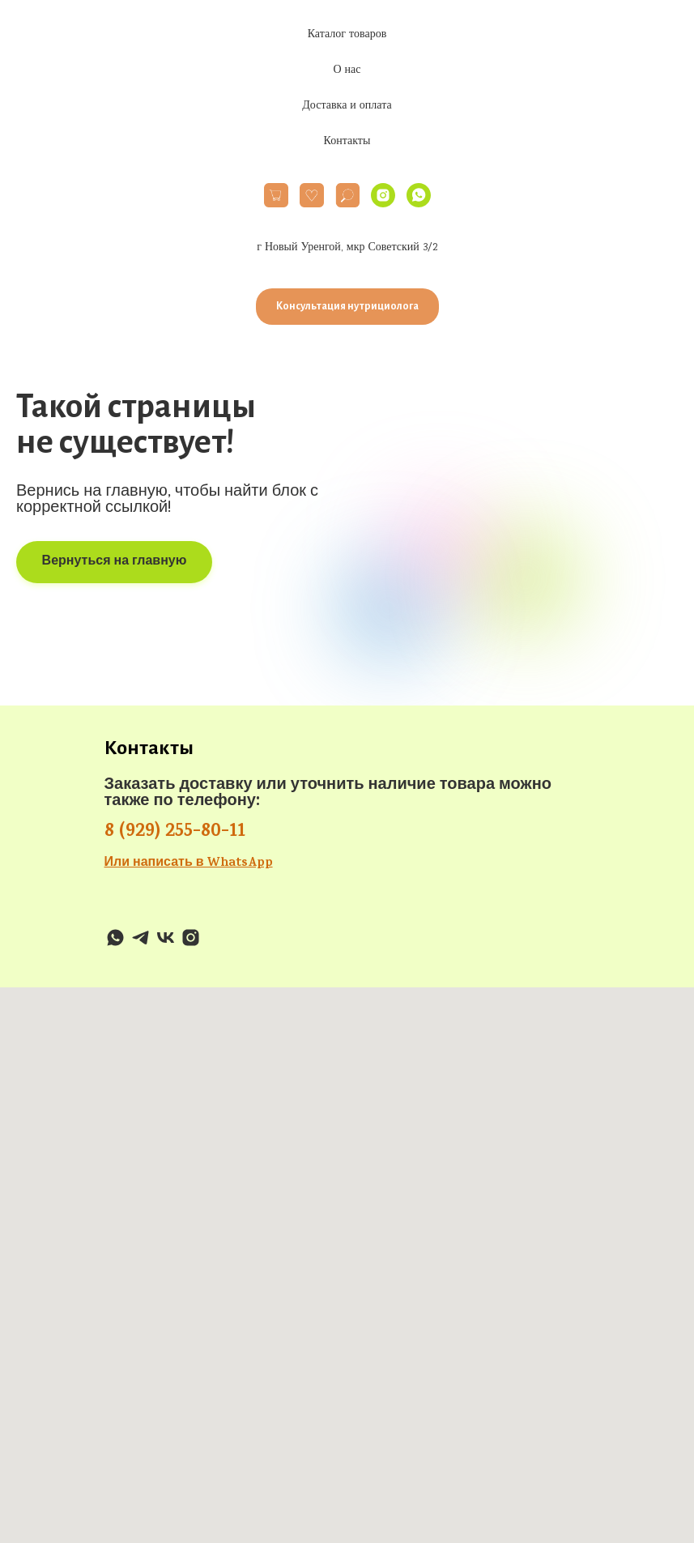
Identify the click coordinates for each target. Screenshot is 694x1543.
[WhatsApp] (419, 195)
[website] (276, 195)
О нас (346, 70)
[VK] (165, 937)
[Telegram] (140, 937)
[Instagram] (383, 195)
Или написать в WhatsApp (188, 863)
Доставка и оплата (346, 106)
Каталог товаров (347, 35)
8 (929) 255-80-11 (174, 832)
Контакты (347, 142)
